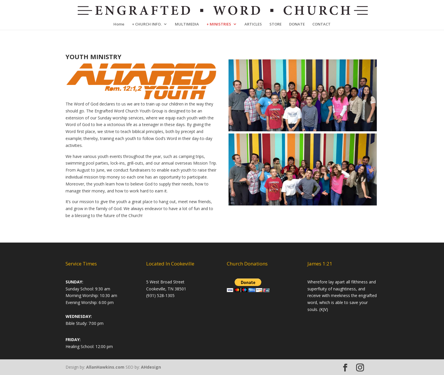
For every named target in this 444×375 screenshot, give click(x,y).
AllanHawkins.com (105, 367)
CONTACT (321, 24)
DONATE (297, 24)
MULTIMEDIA (187, 24)
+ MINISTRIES (218, 24)
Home (118, 24)
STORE (275, 24)
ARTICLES (253, 24)
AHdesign (151, 367)
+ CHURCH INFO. (147, 24)
